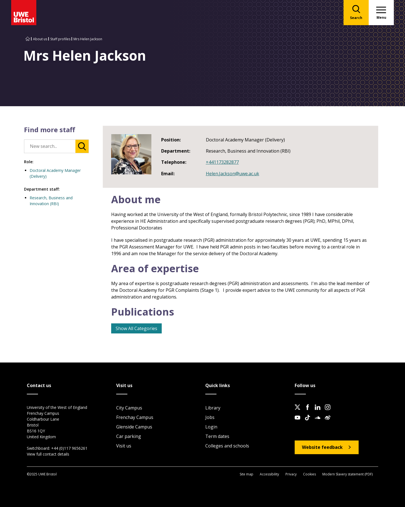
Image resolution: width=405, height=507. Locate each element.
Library (212, 408)
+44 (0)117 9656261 (69, 448)
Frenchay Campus (134, 417)
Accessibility (269, 474)
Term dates (217, 436)
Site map (246, 474)
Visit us (123, 446)
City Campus (129, 408)
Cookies (309, 474)
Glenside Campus (134, 427)
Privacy (291, 474)
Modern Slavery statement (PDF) (347, 474)
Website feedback (322, 447)
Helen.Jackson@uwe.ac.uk (232, 173)
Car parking (128, 436)
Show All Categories (136, 328)
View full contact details (48, 454)
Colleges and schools (227, 446)
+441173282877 (222, 162)
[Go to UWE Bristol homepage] (27, 39)
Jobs (210, 417)
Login (211, 427)
